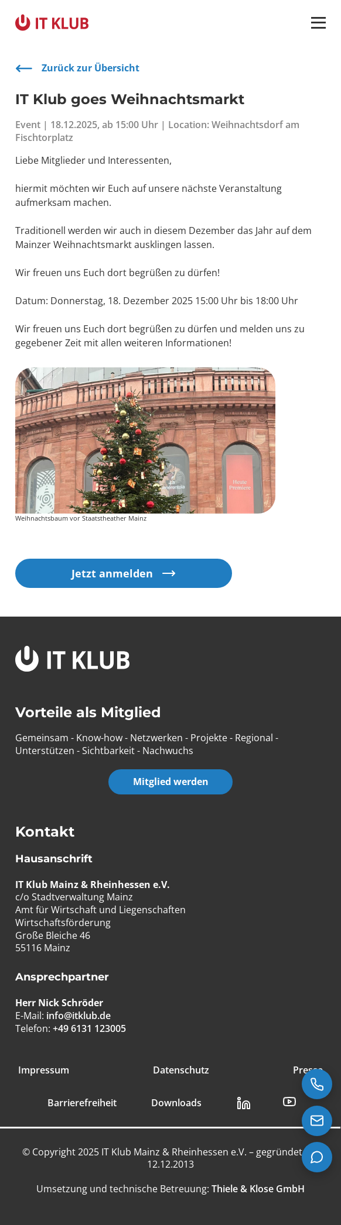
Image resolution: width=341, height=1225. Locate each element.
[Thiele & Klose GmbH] (257, 1188)
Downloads (176, 1103)
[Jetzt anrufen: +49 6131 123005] (317, 1084)
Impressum (43, 1070)
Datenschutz (181, 1070)
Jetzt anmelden (123, 573)
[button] (318, 23)
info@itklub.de (78, 1015)
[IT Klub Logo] (72, 660)
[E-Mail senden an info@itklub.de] (317, 1121)
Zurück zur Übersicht (77, 68)
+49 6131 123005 (89, 1027)
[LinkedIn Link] (244, 1103)
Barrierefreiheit (82, 1103)
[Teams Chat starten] (317, 1157)
